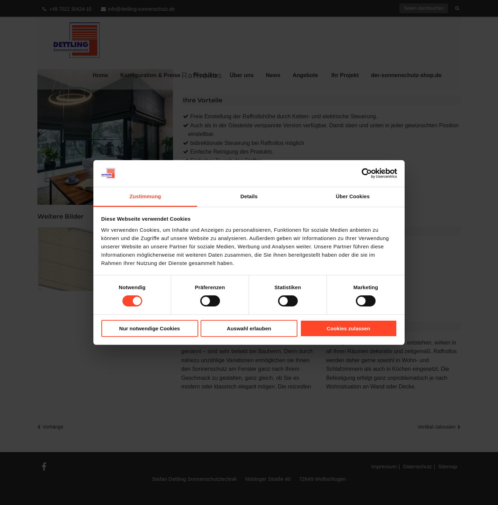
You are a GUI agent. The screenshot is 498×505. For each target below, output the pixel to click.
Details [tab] (249, 196)
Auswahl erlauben (249, 328)
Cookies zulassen (348, 328)
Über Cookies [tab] (353, 196)
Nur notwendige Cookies (149, 328)
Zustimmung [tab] (145, 196)
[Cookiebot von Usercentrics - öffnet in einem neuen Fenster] (366, 173)
